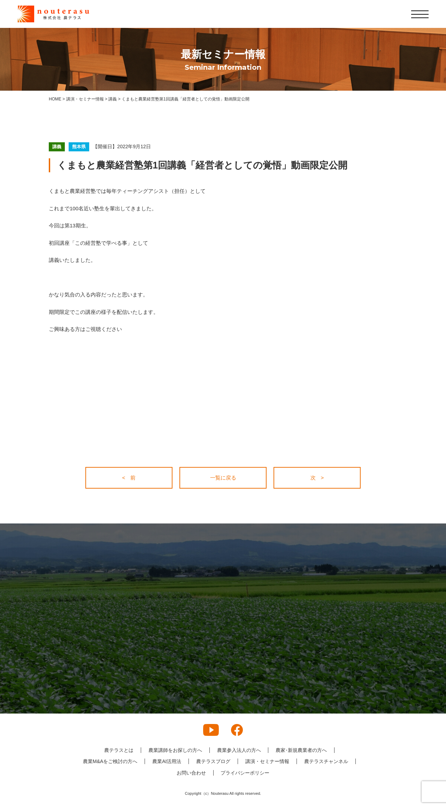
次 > (317, 478)
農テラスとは (118, 750)
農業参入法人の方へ (239, 750)
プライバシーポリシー (245, 773)
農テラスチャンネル (326, 761)
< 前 (129, 478)
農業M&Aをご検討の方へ (110, 761)
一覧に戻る (223, 478)
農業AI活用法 (166, 761)
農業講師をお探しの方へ (175, 750)
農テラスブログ (213, 761)
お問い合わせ (191, 773)
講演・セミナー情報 (267, 761)
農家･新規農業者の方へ (301, 750)
